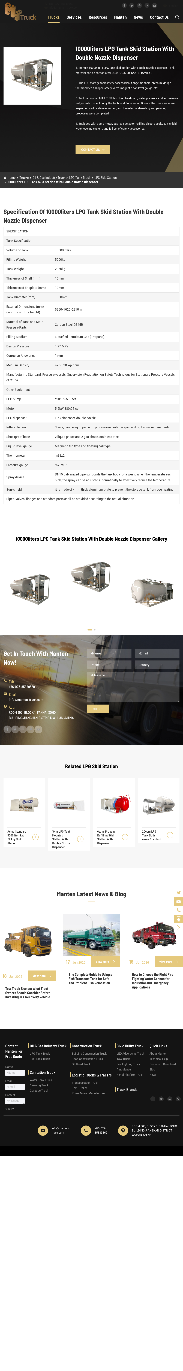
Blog (152, 1069)
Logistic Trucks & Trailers (92, 1075)
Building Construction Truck (89, 1053)
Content (10, 1095)
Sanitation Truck (42, 1072)
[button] (90, 629)
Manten (120, 17)
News (138, 17)
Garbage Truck (39, 1090)
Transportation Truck (85, 1082)
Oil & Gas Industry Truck (49, 177)
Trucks (54, 17)
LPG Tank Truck (80, 177)
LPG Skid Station (105, 177)
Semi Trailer (79, 1088)
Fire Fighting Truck (128, 1064)
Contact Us (159, 17)
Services (74, 17)
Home (12, 177)
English (170, 5)
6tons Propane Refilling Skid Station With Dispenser (106, 837)
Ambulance (124, 1069)
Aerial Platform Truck (130, 1074)
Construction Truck (87, 1046)
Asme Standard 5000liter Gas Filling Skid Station (16, 837)
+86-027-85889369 (62, 3)
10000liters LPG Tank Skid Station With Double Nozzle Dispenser (52, 182)
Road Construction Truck (87, 1059)
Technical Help (158, 1059)
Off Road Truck (81, 1064)
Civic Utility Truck (130, 1046)
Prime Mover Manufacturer (89, 1093)
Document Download (162, 1064)
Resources (98, 17)
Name (9, 1067)
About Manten (158, 1053)
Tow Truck (123, 1059)
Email (8, 1081)
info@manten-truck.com (65, 7)
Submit (98, 709)
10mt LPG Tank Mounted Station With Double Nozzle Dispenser (61, 839)
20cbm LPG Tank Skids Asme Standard (151, 835)
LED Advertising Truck (130, 1053)
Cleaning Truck (39, 1085)
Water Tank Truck (41, 1080)
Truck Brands (127, 1089)
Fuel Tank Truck (40, 1059)
